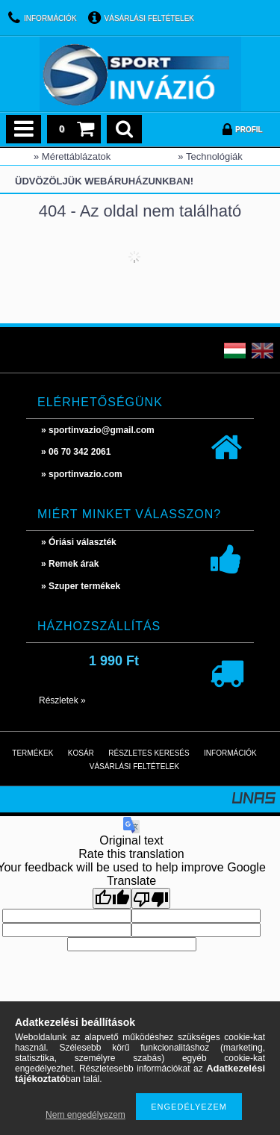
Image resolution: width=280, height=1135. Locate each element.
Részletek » (62, 700)
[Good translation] (112, 898)
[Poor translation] (150, 898)
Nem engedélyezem (85, 1115)
